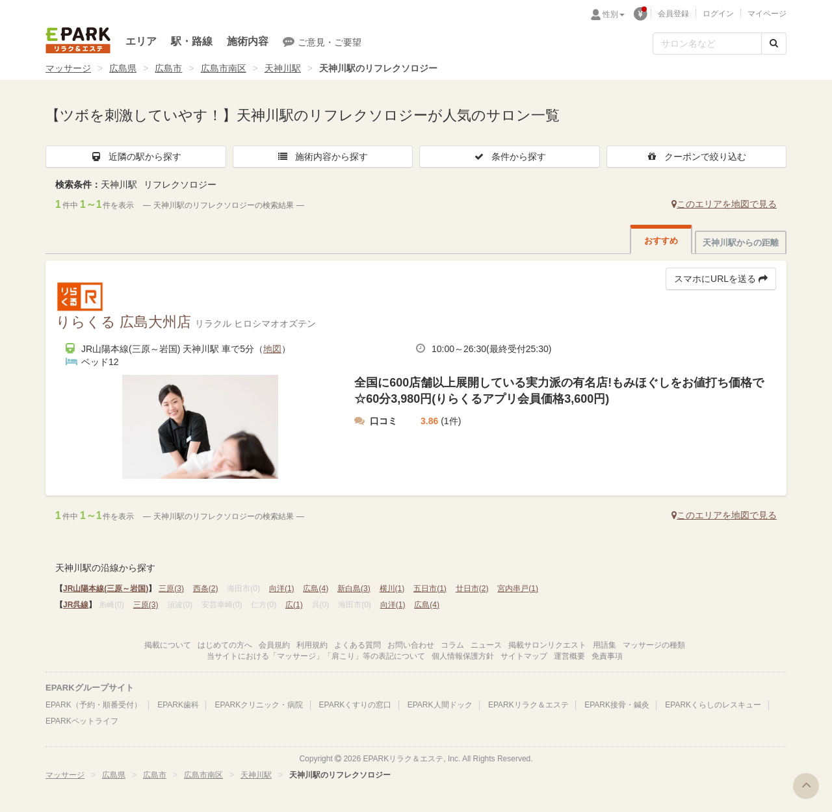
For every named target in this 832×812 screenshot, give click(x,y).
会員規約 (274, 645)
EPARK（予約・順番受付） (94, 704)
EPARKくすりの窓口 (355, 704)
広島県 (122, 68)
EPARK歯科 (178, 704)
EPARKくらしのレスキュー (713, 704)
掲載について (167, 645)
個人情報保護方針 (463, 656)
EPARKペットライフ (82, 721)
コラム (452, 645)
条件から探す (509, 156)
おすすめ (661, 241)
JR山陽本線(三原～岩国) (105, 588)
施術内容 (247, 41)
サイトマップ (523, 656)
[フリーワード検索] (707, 43)
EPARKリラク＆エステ (78, 40)
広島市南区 (223, 68)
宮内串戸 (517, 588)
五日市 (430, 588)
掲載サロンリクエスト (547, 645)
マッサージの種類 (654, 645)
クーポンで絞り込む (696, 156)
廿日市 (472, 588)
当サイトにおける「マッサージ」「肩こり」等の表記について (316, 656)
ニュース (486, 645)
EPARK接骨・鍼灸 (616, 704)
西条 (205, 588)
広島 (315, 588)
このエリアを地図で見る (724, 204)
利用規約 (312, 645)
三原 (171, 588)
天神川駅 (283, 68)
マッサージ (68, 68)
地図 (272, 349)
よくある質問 (357, 645)
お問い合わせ (410, 645)
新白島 (353, 588)
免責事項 (607, 656)
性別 (614, 14)
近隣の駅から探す (135, 156)
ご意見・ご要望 (322, 41)
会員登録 (673, 13)
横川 (392, 588)
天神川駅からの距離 (741, 242)
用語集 (604, 645)
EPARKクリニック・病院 (258, 704)
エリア (141, 41)
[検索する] (774, 43)
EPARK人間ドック (440, 704)
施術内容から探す (322, 156)
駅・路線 (192, 41)
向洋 (281, 588)
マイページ (767, 13)
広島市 (168, 68)
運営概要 (569, 656)
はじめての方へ (225, 645)
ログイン (718, 13)
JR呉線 (75, 604)
